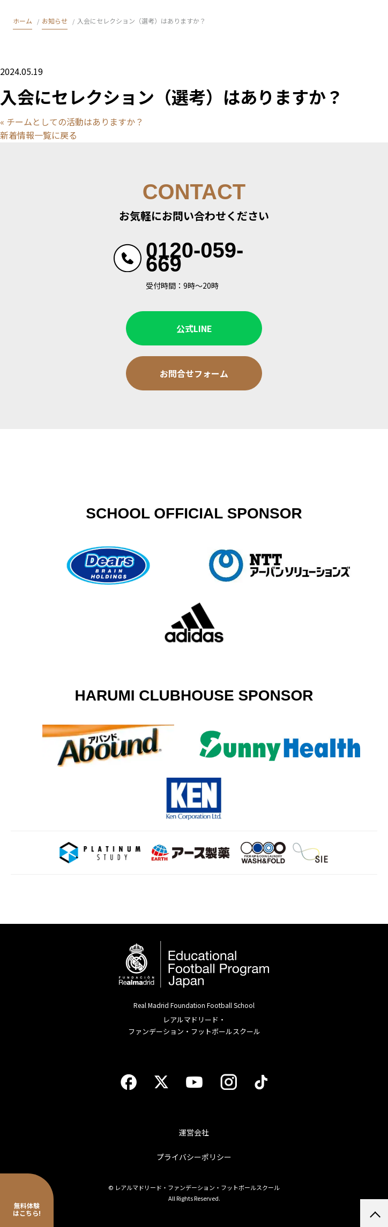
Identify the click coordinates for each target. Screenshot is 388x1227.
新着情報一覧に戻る (38, 135)
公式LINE (194, 328)
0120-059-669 (194, 257)
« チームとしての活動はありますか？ (72, 121)
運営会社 (194, 1132)
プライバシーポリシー (194, 1156)
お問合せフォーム (194, 373)
